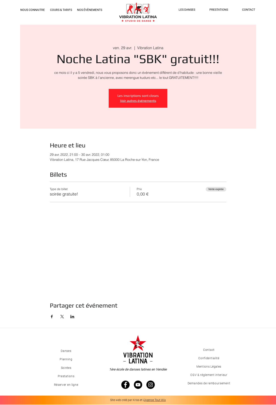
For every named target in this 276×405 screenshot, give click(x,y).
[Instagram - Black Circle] (150, 385)
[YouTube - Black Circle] (138, 385)
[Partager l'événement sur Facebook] (52, 316)
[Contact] (209, 350)
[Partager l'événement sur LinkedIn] (72, 316)
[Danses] (66, 351)
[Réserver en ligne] (66, 385)
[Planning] (66, 359)
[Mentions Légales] (209, 366)
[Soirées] (66, 368)
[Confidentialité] (209, 358)
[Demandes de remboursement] (209, 383)
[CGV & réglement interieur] (209, 375)
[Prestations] (66, 376)
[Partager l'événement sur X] (62, 316)
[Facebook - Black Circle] (125, 385)
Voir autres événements (138, 101)
